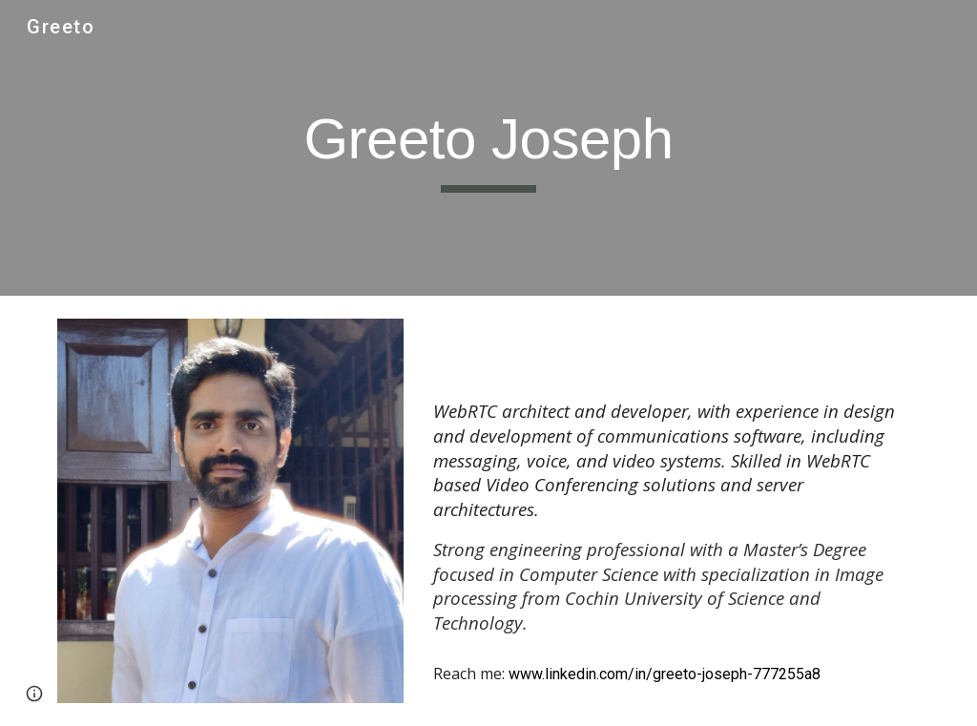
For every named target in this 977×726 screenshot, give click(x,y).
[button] (34, 693)
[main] (488, 147)
